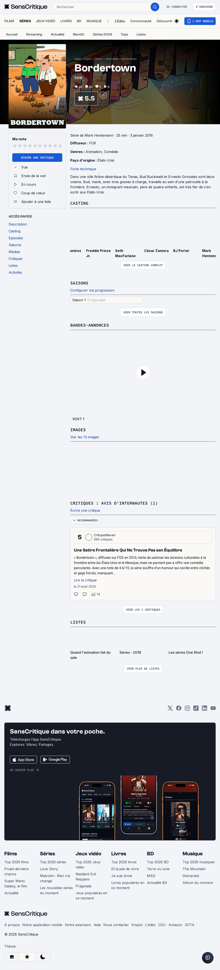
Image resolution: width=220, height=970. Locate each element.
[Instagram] (187, 709)
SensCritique (83, 58)
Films (10, 854)
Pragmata (83, 886)
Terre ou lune (158, 869)
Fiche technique (83, 169)
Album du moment (198, 882)
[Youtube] (213, 709)
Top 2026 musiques (199, 862)
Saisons (79, 283)
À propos (12, 925)
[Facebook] (178, 709)
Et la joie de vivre (125, 869)
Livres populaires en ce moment (127, 885)
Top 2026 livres (124, 862)
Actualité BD (157, 882)
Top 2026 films (16, 862)
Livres (118, 854)
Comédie (111, 152)
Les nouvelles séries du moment (56, 890)
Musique (193, 854)
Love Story (49, 869)
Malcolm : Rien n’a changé (55, 878)
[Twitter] (170, 709)
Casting (79, 203)
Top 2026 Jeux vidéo (88, 864)
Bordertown (129, 58)
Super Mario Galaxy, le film (15, 883)
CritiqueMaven (104, 535)
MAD (151, 876)
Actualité (11, 893)
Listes (78, 622)
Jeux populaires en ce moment (91, 895)
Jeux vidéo (88, 854)
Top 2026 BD (158, 862)
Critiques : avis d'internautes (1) (114, 503)
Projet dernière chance (16, 871)
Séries (98, 58)
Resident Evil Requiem (86, 876)
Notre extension (78, 925)
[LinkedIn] (204, 709)
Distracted (191, 876)
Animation (112, 58)
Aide (97, 925)
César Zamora (156, 251)
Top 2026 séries (53, 862)
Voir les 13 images (84, 437)
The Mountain (194, 869)
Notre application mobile (42, 925)
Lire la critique (85, 580)
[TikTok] (196, 709)
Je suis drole (121, 876)
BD (150, 854)
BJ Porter (181, 251)
